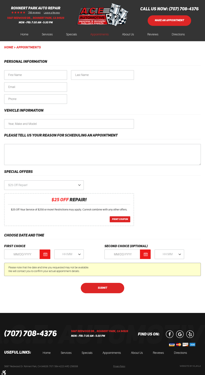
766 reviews (34, 12)
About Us (128, 34)
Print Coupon (120, 219)
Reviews (152, 34)
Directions (178, 34)
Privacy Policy (119, 366)
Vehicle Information (23, 110)
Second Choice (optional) (126, 246)
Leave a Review (52, 12)
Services (47, 34)
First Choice (14, 246)
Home (24, 34)
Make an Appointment (169, 20)
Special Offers (18, 172)
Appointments (99, 34)
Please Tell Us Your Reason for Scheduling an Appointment (61, 135)
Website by (190, 366)
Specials (71, 34)
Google (180, 334)
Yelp (190, 334)
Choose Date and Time (24, 235)
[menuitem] (24, 35)
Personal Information (25, 62)
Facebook (169, 334)
